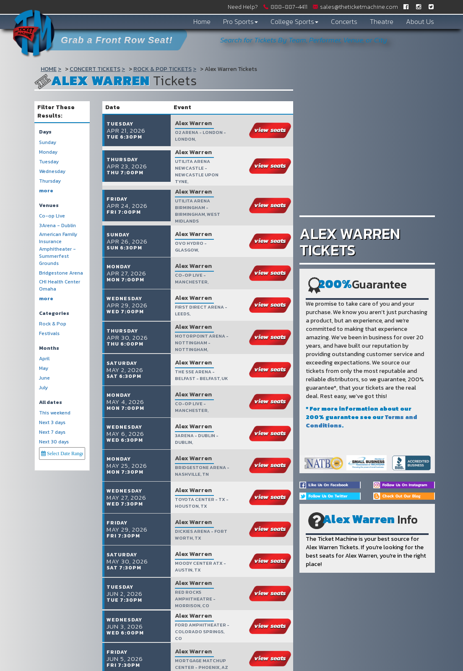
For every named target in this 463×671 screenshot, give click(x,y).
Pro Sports (240, 21)
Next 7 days (52, 432)
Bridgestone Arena (61, 273)
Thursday (50, 181)
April (44, 358)
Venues (49, 205)
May (43, 368)
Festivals (49, 333)
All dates (50, 402)
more (46, 190)
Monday (48, 152)
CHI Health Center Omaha (59, 285)
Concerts (344, 21)
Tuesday (49, 161)
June (44, 378)
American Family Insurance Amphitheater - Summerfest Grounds (58, 249)
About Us (420, 21)
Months (49, 348)
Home (202, 21)
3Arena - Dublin (57, 225)
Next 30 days (54, 442)
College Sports (294, 21)
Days (45, 132)
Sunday (47, 142)
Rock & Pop (52, 324)
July (43, 387)
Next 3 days (52, 422)
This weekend (54, 413)
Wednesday (52, 171)
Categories (54, 313)
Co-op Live (52, 216)
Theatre (381, 21)
